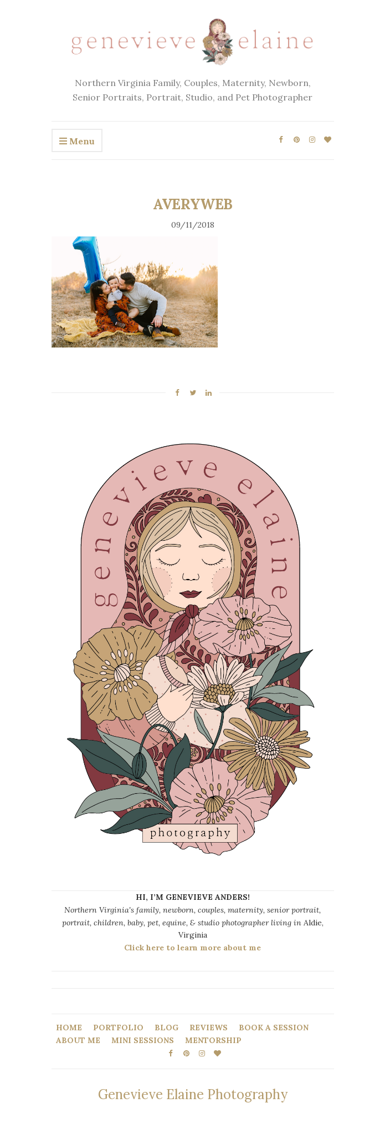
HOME (69, 1028)
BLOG (166, 1028)
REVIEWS (208, 1028)
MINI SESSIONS (142, 1040)
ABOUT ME (78, 1040)
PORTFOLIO (118, 1028)
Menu (77, 141)
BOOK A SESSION (274, 1028)
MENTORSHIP (213, 1040)
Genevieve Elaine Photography (193, 1094)
